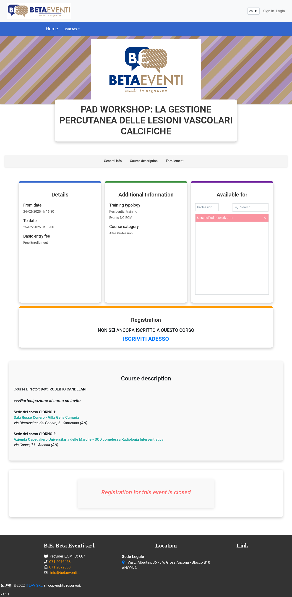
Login (280, 11)
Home (52, 28)
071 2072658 (59, 567)
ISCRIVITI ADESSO (146, 339)
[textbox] (250, 207)
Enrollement (174, 161)
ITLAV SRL (34, 585)
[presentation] (232, 258)
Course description (144, 161)
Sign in (268, 11)
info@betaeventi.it (64, 573)
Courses (70, 29)
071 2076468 (59, 562)
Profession (207, 207)
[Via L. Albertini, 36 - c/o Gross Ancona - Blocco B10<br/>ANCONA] (124, 562)
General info (113, 161)
